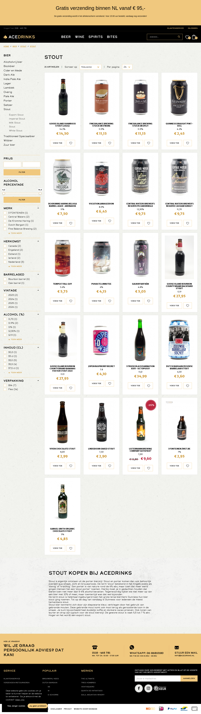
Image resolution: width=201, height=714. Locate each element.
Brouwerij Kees (50, 679)
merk (8, 208)
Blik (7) (12, 385)
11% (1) (12, 327)
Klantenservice (12, 679)
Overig (8, 92)
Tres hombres (88, 683)
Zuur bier (9, 144)
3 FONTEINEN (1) (18, 212)
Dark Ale (9, 74)
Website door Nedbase (85, 709)
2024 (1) (12, 299)
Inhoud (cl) (13, 348)
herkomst (12, 241)
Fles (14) (13, 389)
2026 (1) (12, 307)
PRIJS (8, 158)
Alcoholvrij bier (13, 62)
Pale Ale (9, 96)
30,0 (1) (12, 352)
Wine (79, 37)
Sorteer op (71, 67)
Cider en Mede (13, 70)
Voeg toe (57, 143)
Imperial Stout (17, 118)
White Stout (15, 130)
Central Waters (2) (18, 216)
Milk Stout (14, 122)
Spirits (95, 37)
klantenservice (175, 28)
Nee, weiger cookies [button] (16, 706)
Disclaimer (56, 709)
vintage (10, 290)
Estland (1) (14, 254)
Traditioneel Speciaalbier (19, 136)
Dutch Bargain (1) (18, 224)
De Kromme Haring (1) (21, 221)
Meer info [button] (19, 699)
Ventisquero (87, 687)
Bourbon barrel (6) (19, 279)
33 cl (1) (12, 356)
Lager (7, 83)
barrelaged (14, 274)
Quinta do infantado (91, 691)
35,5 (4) (12, 364)
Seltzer (8, 105)
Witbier (8, 140)
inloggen (193, 28)
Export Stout (16, 114)
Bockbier (9, 66)
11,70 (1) (12, 319)
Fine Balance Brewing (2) (22, 228)
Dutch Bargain (49, 683)
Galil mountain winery (93, 695)
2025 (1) (12, 303)
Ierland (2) (14, 258)
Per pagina (113, 67)
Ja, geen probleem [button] (37, 706)
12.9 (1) (12, 335)
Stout (7, 109)
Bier (7, 55)
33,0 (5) (12, 360)
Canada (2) (14, 246)
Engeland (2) (15, 250)
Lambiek (9, 87)
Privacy (68, 709)
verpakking (14, 381)
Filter (22, 172)
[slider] (3, 193)
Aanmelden (189, 678)
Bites (112, 37)
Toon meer (16, 233)
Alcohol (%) (14, 314)
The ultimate (87, 679)
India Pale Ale (12, 79)
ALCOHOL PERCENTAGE (14, 183)
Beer (66, 37)
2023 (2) (13, 295)
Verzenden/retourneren (17, 683)
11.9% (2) (13, 323)
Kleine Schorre (50, 695)
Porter (8, 100)
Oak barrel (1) (16, 283)
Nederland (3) (16, 262)
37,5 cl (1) (13, 368)
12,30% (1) (13, 331)
